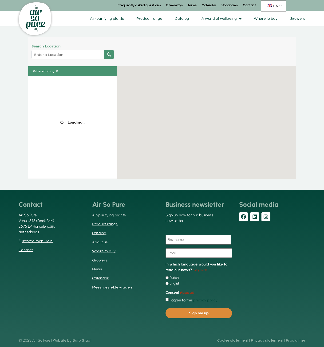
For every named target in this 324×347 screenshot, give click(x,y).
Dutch (174, 278)
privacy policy (205, 300)
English (175, 283)
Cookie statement (232, 340)
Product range (149, 18)
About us (100, 242)
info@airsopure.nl (37, 241)
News (192, 5)
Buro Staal (81, 340)
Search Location (46, 46)
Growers (297, 18)
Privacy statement (267, 340)
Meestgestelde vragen (112, 287)
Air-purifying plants (107, 18)
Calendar (209, 5)
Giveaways (174, 5)
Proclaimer (295, 340)
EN (273, 6)
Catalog (182, 18)
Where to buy (265, 18)
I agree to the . (194, 300)
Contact (249, 5)
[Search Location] (109, 54)
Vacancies (229, 5)
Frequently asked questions (139, 5)
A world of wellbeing (221, 18)
